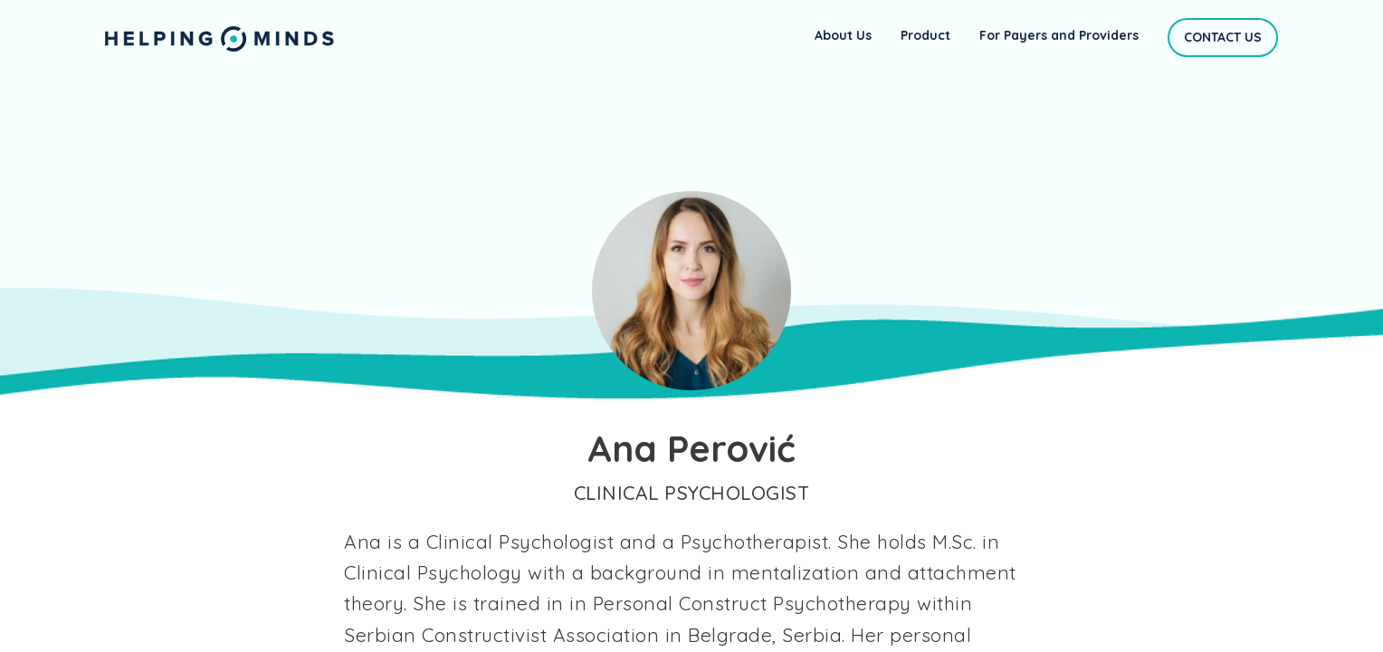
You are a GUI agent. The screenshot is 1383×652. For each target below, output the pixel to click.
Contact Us (1223, 37)
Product (925, 35)
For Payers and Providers (1059, 35)
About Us (843, 35)
